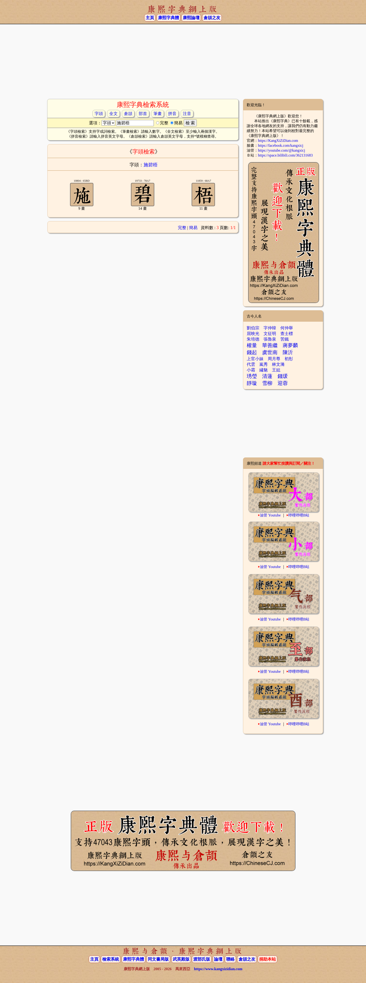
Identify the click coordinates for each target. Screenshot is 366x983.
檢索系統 (110, 959)
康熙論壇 (191, 17)
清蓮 (267, 376)
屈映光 (253, 333)
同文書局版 (158, 959)
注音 (187, 113)
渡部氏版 (201, 959)
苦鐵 (284, 339)
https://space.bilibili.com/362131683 (285, 155)
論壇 (218, 959)
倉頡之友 (212, 17)
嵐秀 (263, 364)
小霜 (251, 370)
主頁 (150, 17)
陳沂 (288, 352)
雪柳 (267, 383)
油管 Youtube (270, 515)
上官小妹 (255, 358)
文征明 (270, 333)
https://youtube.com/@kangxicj (281, 150)
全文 (113, 113)
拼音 (172, 113)
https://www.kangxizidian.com (218, 969)
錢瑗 (283, 376)
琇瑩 (252, 376)
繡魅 (263, 370)
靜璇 (252, 383)
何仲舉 (286, 328)
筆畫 (157, 113)
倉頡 (128, 113)
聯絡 (230, 959)
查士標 (286, 333)
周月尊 (274, 358)
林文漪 (278, 364)
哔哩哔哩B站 (299, 515)
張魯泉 (270, 339)
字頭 (99, 113)
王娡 (276, 370)
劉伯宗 (253, 328)
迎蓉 (283, 383)
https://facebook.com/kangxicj (280, 145)
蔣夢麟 (290, 345)
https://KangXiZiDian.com (278, 141)
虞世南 (270, 352)
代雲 (251, 364)
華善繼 (270, 345)
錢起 (252, 352)
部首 (143, 113)
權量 (252, 345)
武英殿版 (181, 959)
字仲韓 (270, 328)
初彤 (289, 358)
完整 (182, 227)
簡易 (193, 227)
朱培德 (253, 339)
